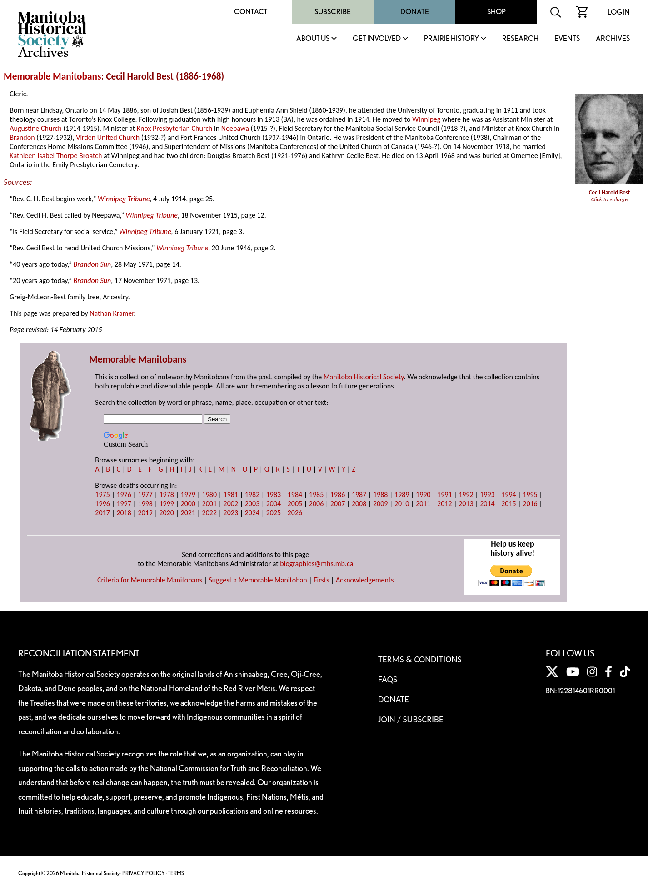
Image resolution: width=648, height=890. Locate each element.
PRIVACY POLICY (143, 873)
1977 (145, 494)
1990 (423, 494)
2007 (337, 503)
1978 (166, 494)
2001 (209, 503)
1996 (102, 503)
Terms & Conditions (419, 659)
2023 (231, 512)
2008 (359, 503)
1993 (487, 494)
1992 (466, 494)
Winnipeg (426, 119)
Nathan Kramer (112, 313)
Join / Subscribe (411, 719)
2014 (487, 503)
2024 (252, 512)
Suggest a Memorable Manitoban (258, 580)
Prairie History (451, 39)
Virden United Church (108, 137)
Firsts (321, 580)
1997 (123, 503)
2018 (123, 512)
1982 (252, 494)
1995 (530, 494)
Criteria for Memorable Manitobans (149, 580)
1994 (508, 494)
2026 (295, 512)
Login (619, 12)
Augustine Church (35, 128)
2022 (209, 512)
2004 (273, 503)
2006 (316, 503)
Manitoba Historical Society (364, 377)
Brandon (22, 137)
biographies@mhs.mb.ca (316, 563)
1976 (123, 494)
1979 (188, 494)
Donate (414, 11)
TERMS (176, 873)
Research (520, 39)
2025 (273, 512)
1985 (316, 494)
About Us (312, 39)
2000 (188, 503)
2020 (166, 512)
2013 (466, 503)
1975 (102, 494)
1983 (273, 494)
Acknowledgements (365, 580)
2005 (295, 503)
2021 (188, 512)
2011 (423, 503)
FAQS (387, 679)
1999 (166, 503)
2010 (401, 503)
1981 (231, 494)
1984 (295, 494)
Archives (613, 39)
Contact (251, 11)
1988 (380, 494)
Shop (496, 11)
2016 (530, 503)
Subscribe (332, 11)
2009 (380, 503)
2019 (145, 512)
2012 (444, 503)
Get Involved (377, 39)
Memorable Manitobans (52, 76)
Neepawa (235, 128)
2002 (231, 503)
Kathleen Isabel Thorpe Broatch (56, 155)
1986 (337, 494)
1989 (401, 494)
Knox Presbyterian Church (175, 128)
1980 (209, 494)
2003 (252, 503)
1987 (359, 494)
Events (567, 39)
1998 (145, 503)
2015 (508, 503)
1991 (444, 494)
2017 (102, 512)
